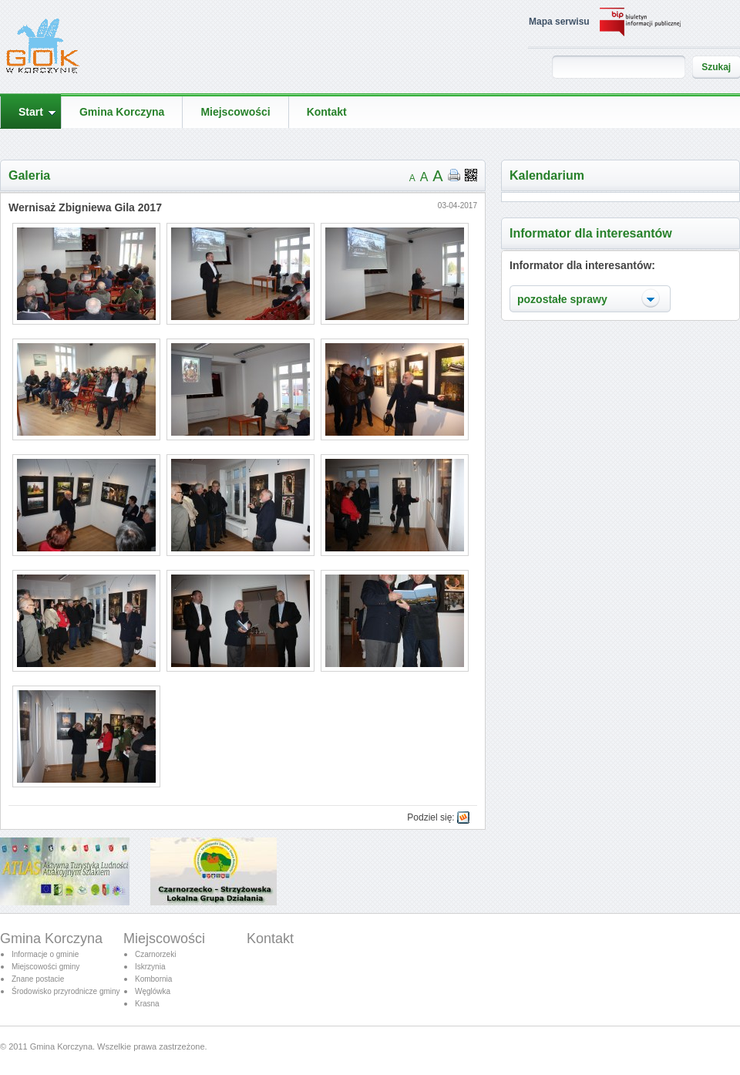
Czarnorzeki (155, 954)
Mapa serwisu (559, 21)
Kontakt (270, 938)
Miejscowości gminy (45, 966)
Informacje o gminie (45, 954)
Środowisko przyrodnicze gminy (66, 991)
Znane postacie (38, 979)
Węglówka (152, 991)
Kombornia (153, 979)
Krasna (147, 1003)
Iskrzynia (150, 966)
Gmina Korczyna (51, 938)
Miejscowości (164, 938)
